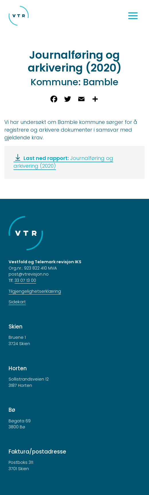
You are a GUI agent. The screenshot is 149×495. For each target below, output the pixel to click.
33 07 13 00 (25, 280)
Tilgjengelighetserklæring (35, 291)
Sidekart (17, 302)
